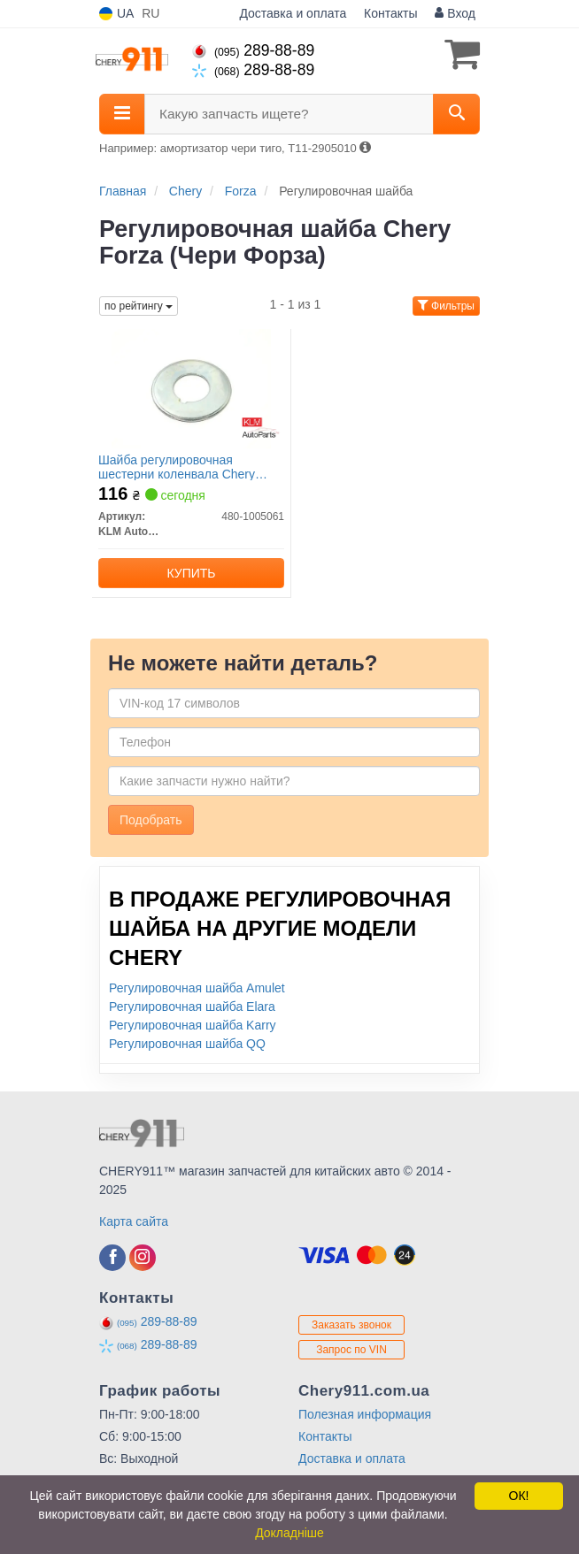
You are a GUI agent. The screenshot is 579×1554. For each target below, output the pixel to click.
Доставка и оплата (292, 13)
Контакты (390, 13)
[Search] (456, 114)
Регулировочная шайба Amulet (197, 988)
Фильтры (446, 306)
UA (116, 13)
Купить (190, 573)
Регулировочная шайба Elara (192, 1006)
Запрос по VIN (351, 1349)
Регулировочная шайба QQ (187, 1044)
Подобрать (151, 820)
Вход (455, 13)
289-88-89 (253, 50)
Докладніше (289, 1533)
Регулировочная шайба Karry (192, 1025)
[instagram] (142, 1257)
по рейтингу (138, 306)
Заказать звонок (351, 1325)
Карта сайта (133, 1221)
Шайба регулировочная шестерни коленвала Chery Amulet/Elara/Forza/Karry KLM (182, 466)
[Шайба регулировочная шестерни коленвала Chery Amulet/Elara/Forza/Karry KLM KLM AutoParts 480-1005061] (191, 388)
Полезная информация (364, 1414)
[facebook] (112, 1257)
